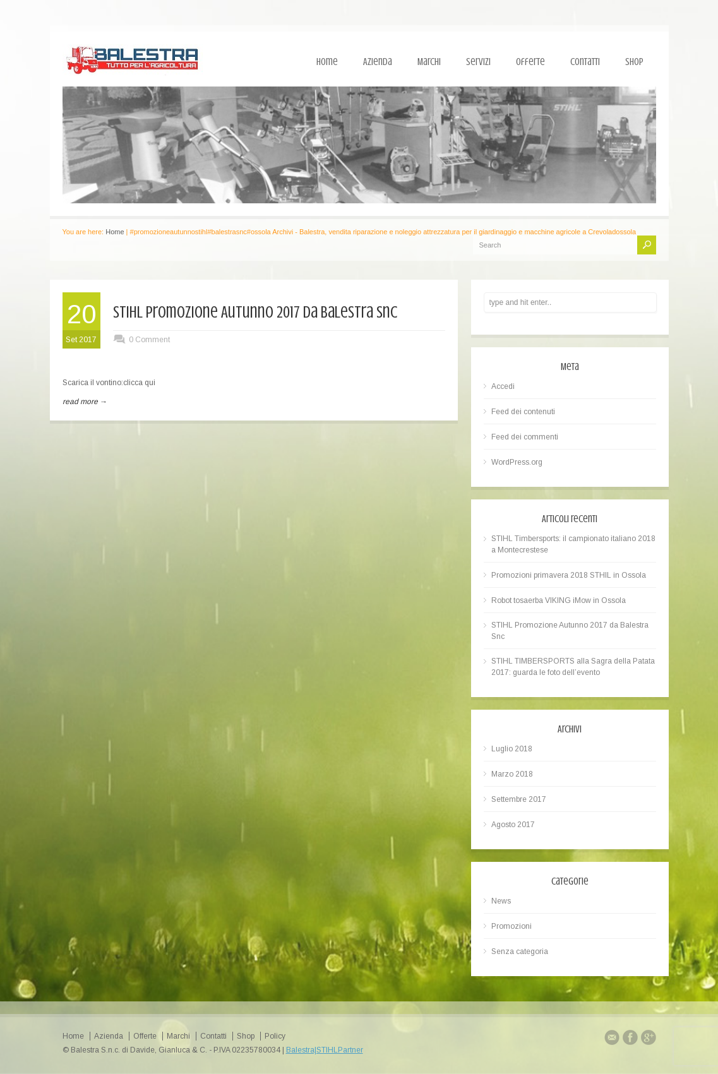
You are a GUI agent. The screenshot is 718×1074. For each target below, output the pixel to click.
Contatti (585, 62)
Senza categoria (519, 951)
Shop (634, 62)
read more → (85, 401)
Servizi (478, 62)
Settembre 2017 (518, 799)
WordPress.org (516, 462)
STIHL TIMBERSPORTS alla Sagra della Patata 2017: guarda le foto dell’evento (573, 667)
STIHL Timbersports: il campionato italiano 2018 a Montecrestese (573, 544)
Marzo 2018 (512, 774)
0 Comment (149, 339)
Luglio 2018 (511, 748)
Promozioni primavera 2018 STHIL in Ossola (568, 575)
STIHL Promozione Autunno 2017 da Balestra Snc (255, 312)
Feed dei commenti (524, 437)
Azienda (377, 62)
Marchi (429, 62)
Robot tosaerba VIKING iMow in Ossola (558, 600)
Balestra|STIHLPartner (324, 1050)
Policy (275, 1036)
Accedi (503, 386)
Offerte (530, 62)
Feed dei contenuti (523, 411)
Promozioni (511, 926)
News (501, 901)
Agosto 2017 (513, 824)
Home (327, 62)
